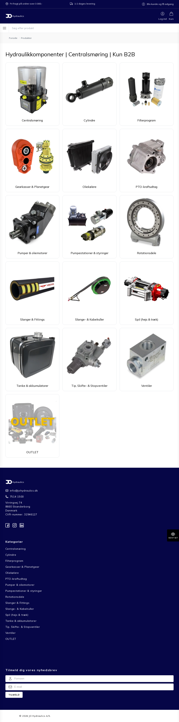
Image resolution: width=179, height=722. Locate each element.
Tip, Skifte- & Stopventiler (22, 627)
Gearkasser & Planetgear (22, 566)
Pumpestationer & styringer (23, 591)
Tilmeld (14, 694)
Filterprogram (14, 560)
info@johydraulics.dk (24, 490)
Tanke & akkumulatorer (21, 621)
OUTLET (10, 639)
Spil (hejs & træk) (16, 615)
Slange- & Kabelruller (19, 609)
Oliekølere (12, 572)
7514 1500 (17, 496)
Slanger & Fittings (17, 603)
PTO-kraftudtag (16, 578)
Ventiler (10, 633)
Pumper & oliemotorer (20, 584)
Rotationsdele (14, 597)
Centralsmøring (15, 548)
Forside (10, 715)
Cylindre (10, 554)
